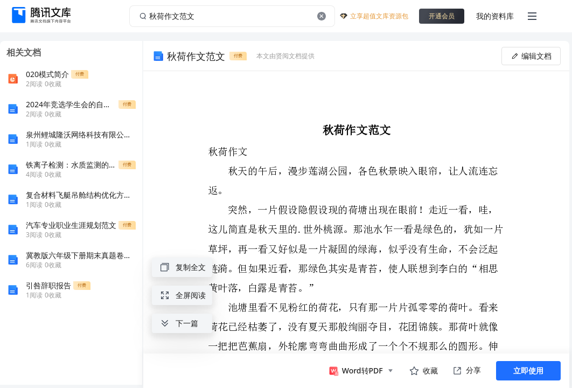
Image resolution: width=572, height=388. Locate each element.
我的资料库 (495, 16)
